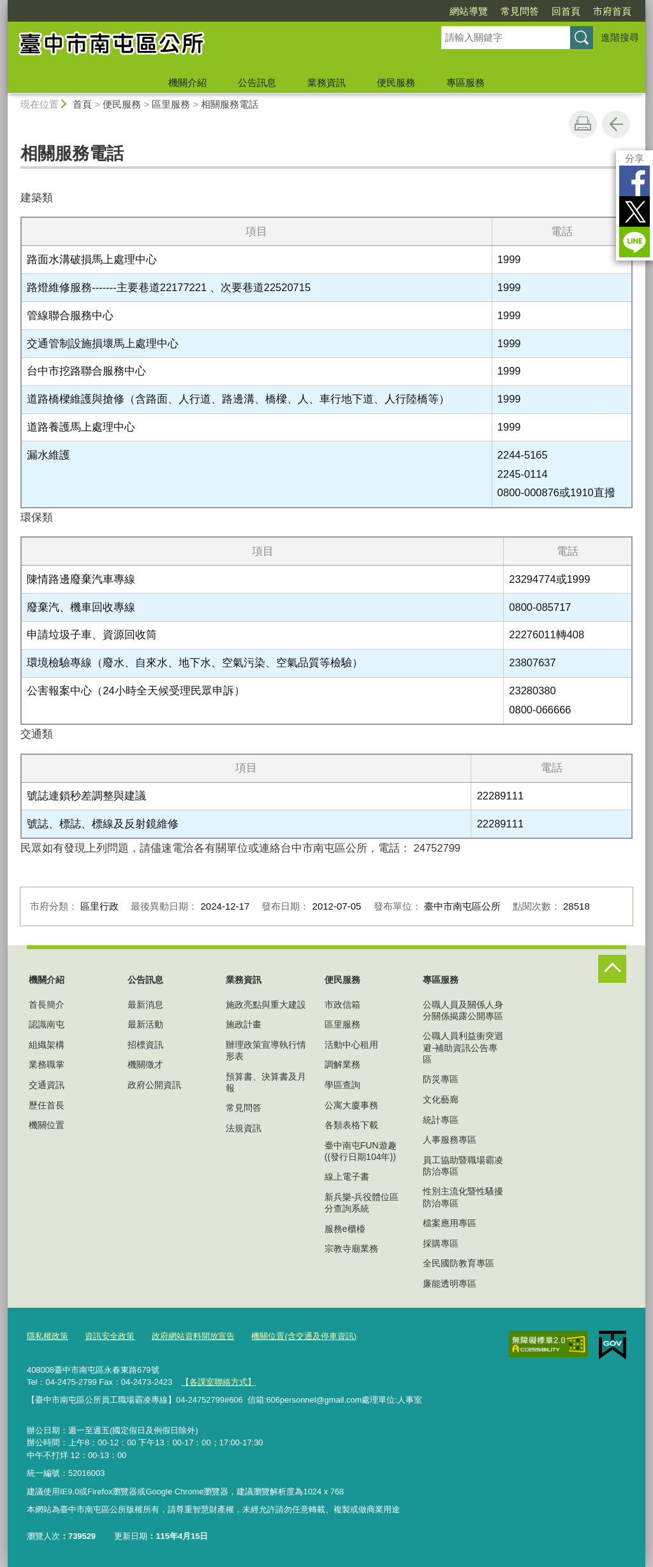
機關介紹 (187, 82)
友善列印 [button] (583, 124)
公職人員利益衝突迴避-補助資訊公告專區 (463, 1047)
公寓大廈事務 (351, 1105)
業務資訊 (326, 82)
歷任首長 (46, 1105)
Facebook (634, 181)
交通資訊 (46, 1085)
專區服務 (465, 82)
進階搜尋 (620, 37)
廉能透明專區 (449, 1283)
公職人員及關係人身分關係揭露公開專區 (463, 1010)
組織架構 (46, 1045)
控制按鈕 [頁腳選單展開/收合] (612, 969)
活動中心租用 (351, 1045)
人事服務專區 (449, 1139)
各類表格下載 (351, 1125)
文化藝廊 (441, 1099)
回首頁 (566, 11)
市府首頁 (612, 11)
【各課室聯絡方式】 (218, 1382)
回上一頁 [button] (616, 124)
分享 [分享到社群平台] (634, 158)
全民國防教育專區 (458, 1263)
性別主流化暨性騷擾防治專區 (463, 1197)
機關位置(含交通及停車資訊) (303, 1336)
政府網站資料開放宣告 (193, 1336)
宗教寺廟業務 (351, 1248)
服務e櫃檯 (345, 1229)
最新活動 (145, 1024)
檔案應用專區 (449, 1223)
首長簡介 (46, 1004)
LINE (634, 242)
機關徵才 (145, 1064)
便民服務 (396, 82)
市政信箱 (342, 1004)
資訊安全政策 (110, 1336)
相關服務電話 (229, 104)
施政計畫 (243, 1024)
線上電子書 (347, 1176)
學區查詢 (342, 1085)
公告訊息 (257, 82)
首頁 (82, 104)
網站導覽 (469, 11)
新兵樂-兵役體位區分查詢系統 (362, 1202)
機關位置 (46, 1125)
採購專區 (441, 1243)
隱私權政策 (47, 1336)
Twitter (634, 211)
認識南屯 (46, 1024)
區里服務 (171, 104)
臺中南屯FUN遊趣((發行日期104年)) (361, 1151)
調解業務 (342, 1064)
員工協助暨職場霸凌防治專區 (463, 1166)
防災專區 (441, 1079)
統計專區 (441, 1120)
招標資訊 (145, 1045)
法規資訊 (243, 1128)
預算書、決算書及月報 (266, 1082)
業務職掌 (46, 1064)
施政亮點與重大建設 (266, 1004)
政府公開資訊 (154, 1085)
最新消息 (145, 1004)
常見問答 (520, 11)
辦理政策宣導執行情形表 (266, 1050)
